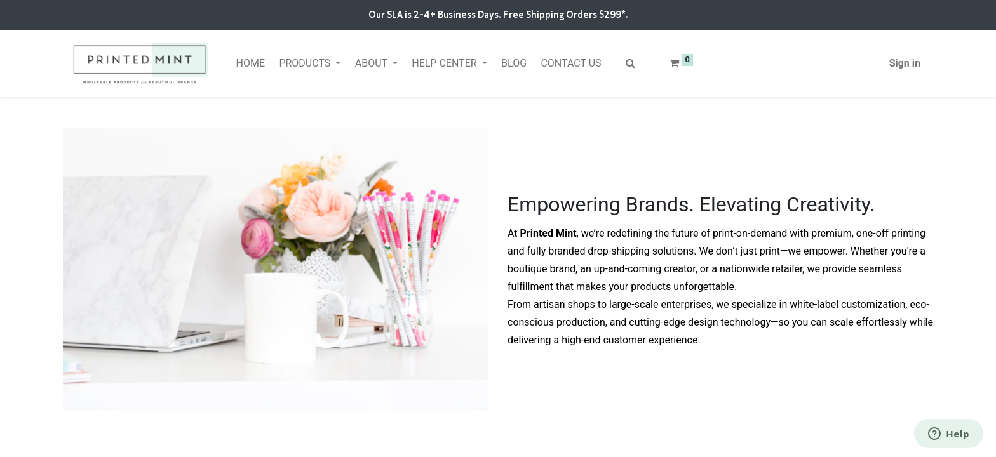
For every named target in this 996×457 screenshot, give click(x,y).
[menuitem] (250, 63)
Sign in (904, 63)
